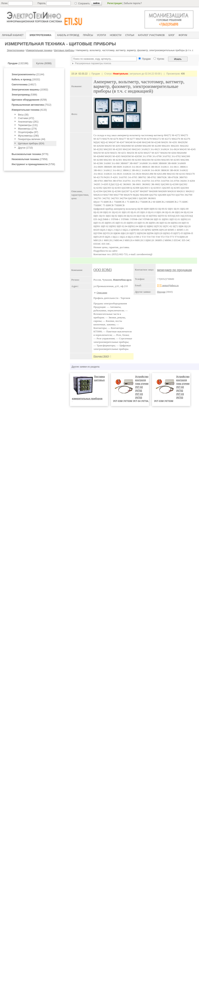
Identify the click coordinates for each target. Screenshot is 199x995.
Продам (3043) (101, 356)
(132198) (18, 63)
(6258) (29, 99)
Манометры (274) (27, 128)
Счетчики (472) (26, 118)
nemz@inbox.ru (168, 285)
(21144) (28, 74)
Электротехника (15, 50)
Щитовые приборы (64, 50)
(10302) (30, 89)
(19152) (26, 79)
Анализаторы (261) (28, 121)
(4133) (29, 110)
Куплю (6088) (44, 63)
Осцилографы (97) (28, 132)
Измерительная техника (39, 50)
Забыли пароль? (133, 3)
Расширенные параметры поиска (91, 63)
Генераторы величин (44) (31, 139)
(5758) (33, 164)
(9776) (30, 154)
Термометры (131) (28, 125)
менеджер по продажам (174, 270)
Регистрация (114, 3)
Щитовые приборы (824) (31, 143)
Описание (102, 292)
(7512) (31, 104)
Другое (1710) (25, 147)
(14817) (24, 84)
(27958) (30, 159)
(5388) (24, 94)
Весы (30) (23, 114)
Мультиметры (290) (28, 135)
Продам (161, 291)
